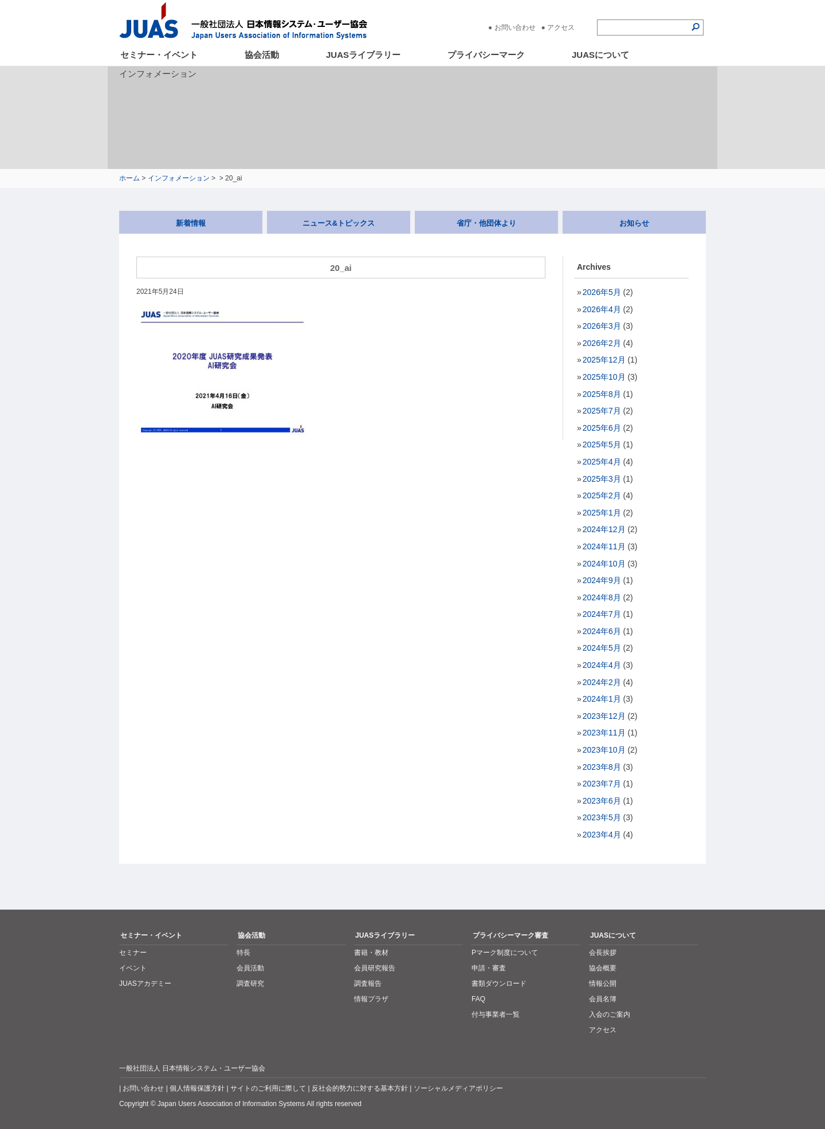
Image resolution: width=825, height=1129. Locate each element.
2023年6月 (602, 800)
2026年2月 (602, 343)
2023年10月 (604, 749)
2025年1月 (602, 512)
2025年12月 (604, 359)
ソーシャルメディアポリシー (458, 1088)
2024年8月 (602, 597)
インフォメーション (179, 178)
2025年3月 (602, 478)
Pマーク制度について (505, 953)
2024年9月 (602, 580)
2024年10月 (604, 563)
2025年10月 (604, 376)
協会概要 (602, 968)
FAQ (478, 999)
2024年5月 (602, 647)
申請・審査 (489, 968)
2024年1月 (602, 698)
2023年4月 (602, 834)
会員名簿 (602, 999)
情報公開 (602, 983)
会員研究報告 (374, 968)
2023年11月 (604, 732)
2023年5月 (602, 817)
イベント (133, 968)
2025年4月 (602, 461)
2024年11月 (604, 546)
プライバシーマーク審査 (510, 935)
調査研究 (250, 983)
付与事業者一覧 (496, 1014)
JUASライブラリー (363, 55)
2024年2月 (602, 682)
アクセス (561, 27)
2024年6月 (602, 631)
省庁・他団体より (486, 223)
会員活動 (250, 968)
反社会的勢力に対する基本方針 (360, 1088)
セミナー (133, 953)
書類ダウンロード (499, 983)
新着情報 (191, 223)
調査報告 (368, 983)
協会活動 (262, 55)
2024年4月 (602, 665)
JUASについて (600, 55)
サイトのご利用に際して (268, 1088)
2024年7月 (602, 614)
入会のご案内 (609, 1014)
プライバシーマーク (486, 55)
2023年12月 (604, 716)
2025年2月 (602, 495)
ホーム (129, 178)
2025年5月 (602, 444)
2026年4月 (602, 309)
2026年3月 (602, 326)
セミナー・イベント (159, 55)
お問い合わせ (515, 27)
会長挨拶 (602, 953)
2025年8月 (602, 394)
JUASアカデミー (145, 983)
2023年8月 (602, 767)
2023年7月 (602, 783)
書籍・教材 (371, 953)
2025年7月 (602, 410)
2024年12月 (604, 529)
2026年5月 (602, 292)
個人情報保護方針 (197, 1088)
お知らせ (634, 223)
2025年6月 (602, 427)
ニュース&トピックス (338, 223)
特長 (243, 953)
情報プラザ (371, 999)
